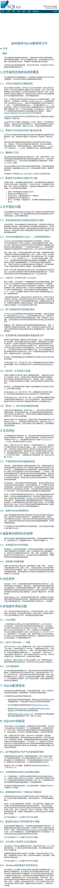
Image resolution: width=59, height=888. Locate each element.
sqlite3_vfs (41, 316)
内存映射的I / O (12, 597)
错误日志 (27, 394)
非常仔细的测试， (21, 726)
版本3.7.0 (38, 632)
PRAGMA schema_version (39, 705)
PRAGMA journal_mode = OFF (21, 708)
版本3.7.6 (47, 765)
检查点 (51, 500)
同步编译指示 (49, 515)
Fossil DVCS (37, 99)
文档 (8, 11)
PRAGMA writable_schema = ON (22, 714)
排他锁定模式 (20, 662)
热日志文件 (26, 168)
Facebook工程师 (9, 116)
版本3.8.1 (42, 109)
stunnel (19, 103)
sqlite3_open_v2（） (38, 101)
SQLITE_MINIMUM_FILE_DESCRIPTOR (18, 113)
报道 (37, 116)
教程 (28, 11)
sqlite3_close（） (11, 421)
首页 (2, 11)
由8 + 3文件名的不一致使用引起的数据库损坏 (35, 173)
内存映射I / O (20, 660)
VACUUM (27, 778)
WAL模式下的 (31, 498)
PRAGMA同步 (40, 699)
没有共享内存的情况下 (38, 662)
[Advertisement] (29, 27)
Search (55, 11)
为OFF (50, 699)
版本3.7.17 (13, 362)
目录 (4, 48)
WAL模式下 (15, 650)
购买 (23, 11)
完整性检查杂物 (14, 834)
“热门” (15, 161)
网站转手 (36, 11)
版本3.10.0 (13, 397)
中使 (27, 710)
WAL (30, 212)
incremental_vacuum (35, 830)
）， (23, 103)
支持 (18, 11)
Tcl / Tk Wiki (26, 676)
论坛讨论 (31, 126)
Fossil (6, 122)
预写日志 (24, 212)
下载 (13, 11)
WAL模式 (49, 660)
